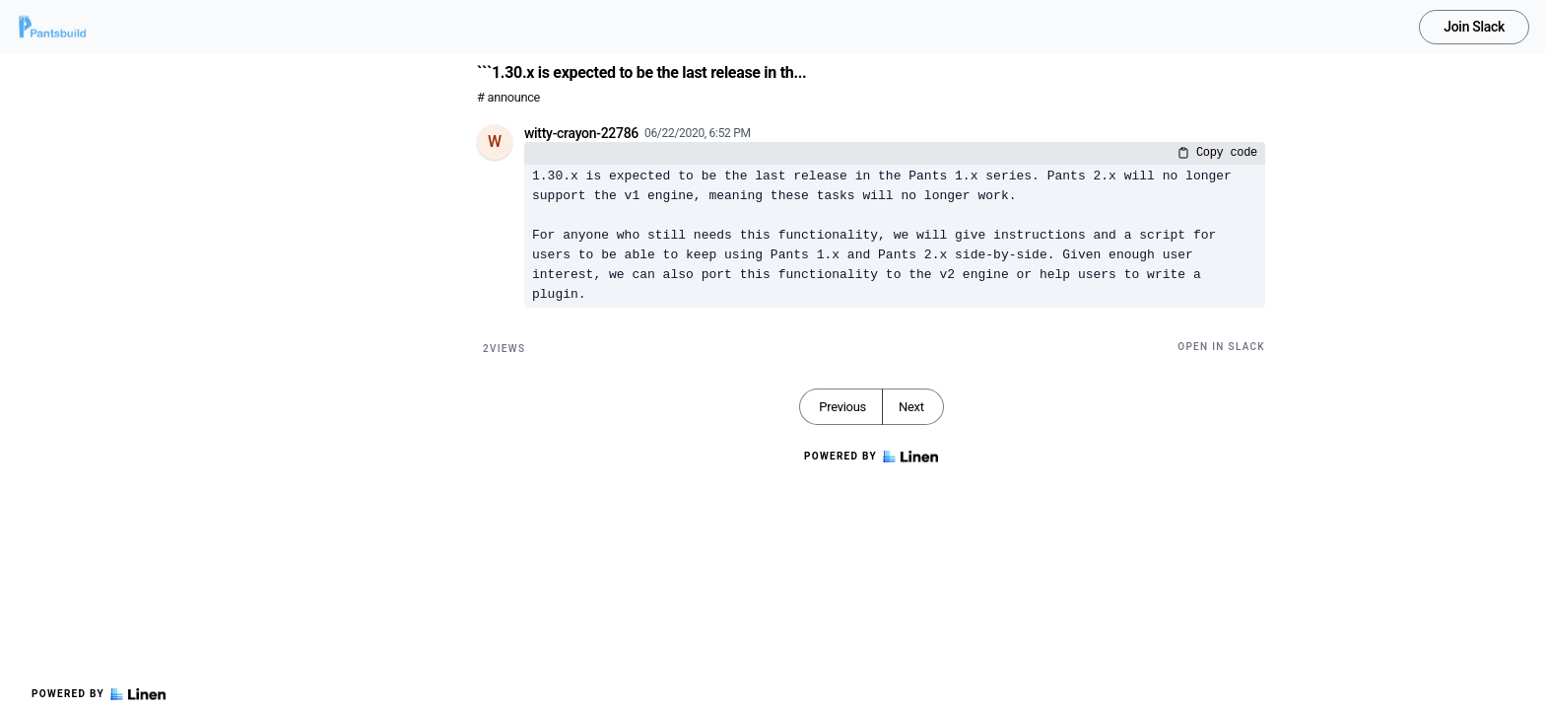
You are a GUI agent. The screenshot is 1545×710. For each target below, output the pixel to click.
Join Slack (1474, 27)
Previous (842, 406)
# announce (508, 97)
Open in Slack (1221, 346)
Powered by (99, 694)
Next (911, 406)
